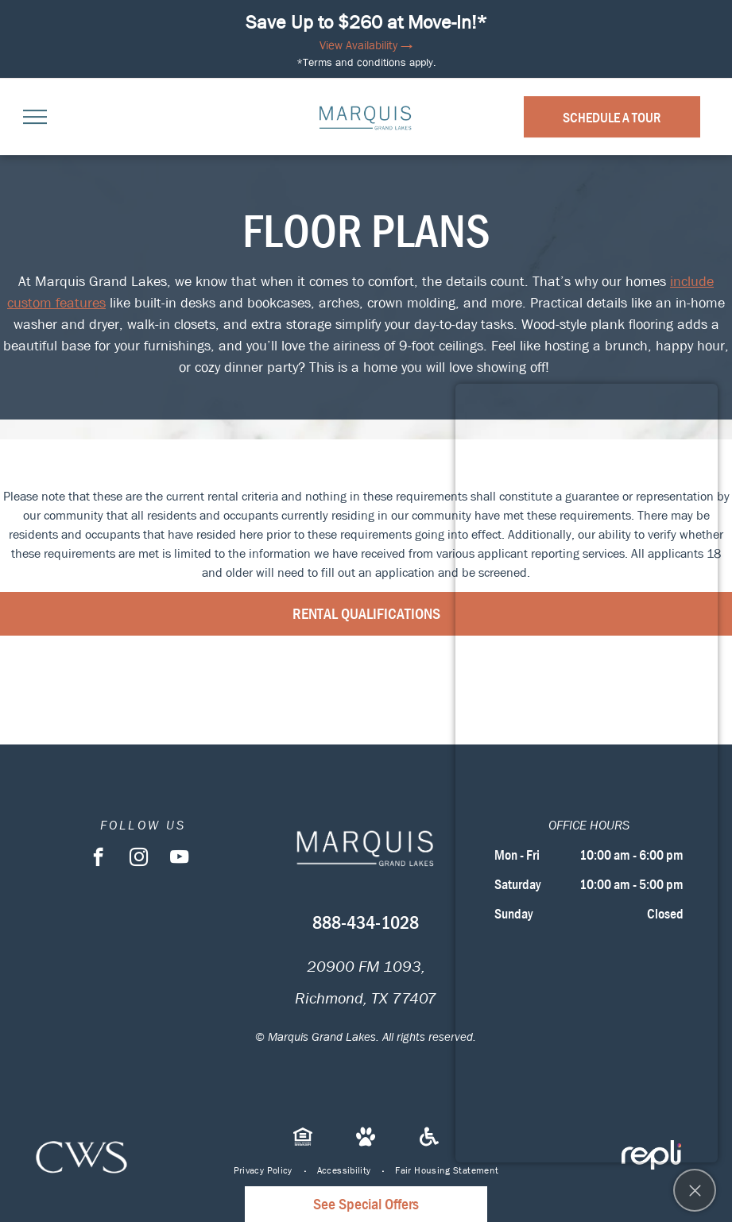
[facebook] (98, 859)
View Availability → (366, 45)
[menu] (35, 116)
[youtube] (179, 859)
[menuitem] (263, 1170)
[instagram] (139, 859)
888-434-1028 (365, 922)
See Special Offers (366, 1204)
